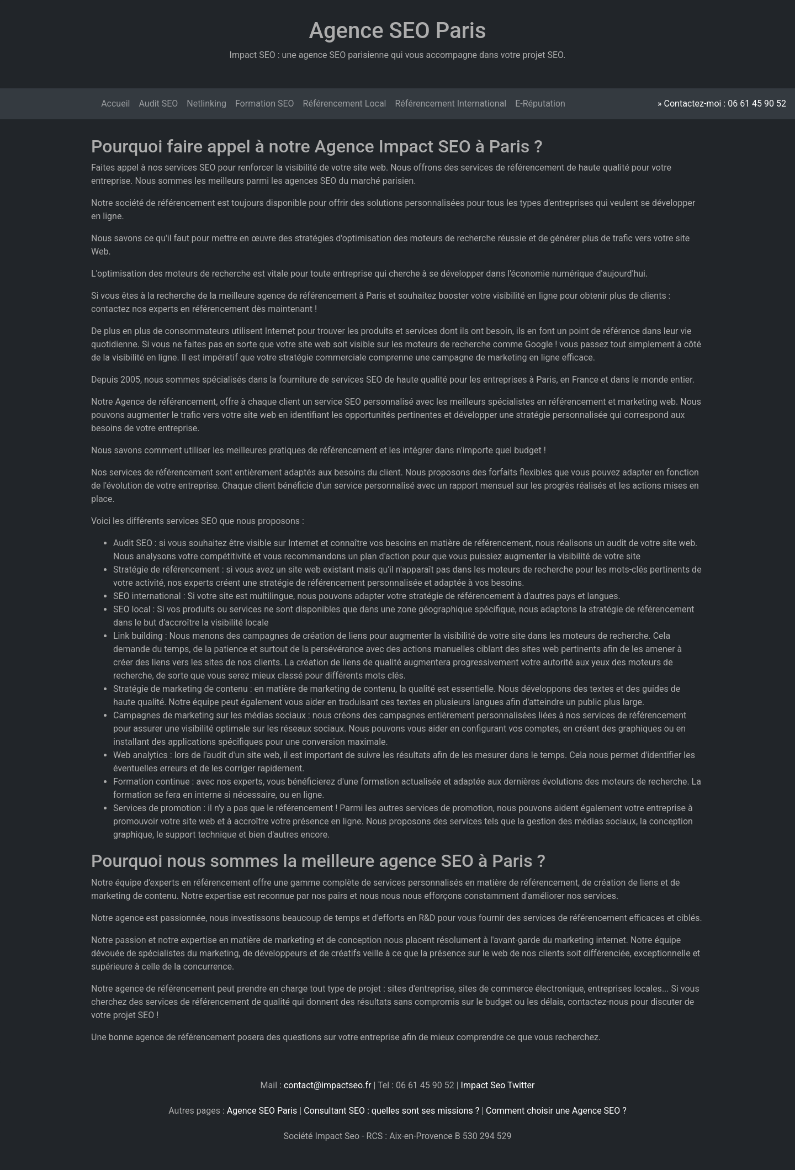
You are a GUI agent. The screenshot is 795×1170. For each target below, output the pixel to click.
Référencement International (450, 103)
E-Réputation (540, 103)
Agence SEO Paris (262, 1110)
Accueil (115, 103)
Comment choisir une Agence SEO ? (556, 1110)
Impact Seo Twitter (498, 1085)
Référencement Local (344, 103)
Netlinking (206, 103)
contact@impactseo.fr (328, 1085)
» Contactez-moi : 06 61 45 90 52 (722, 103)
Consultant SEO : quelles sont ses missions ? (391, 1110)
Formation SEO (264, 103)
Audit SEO (158, 103)
